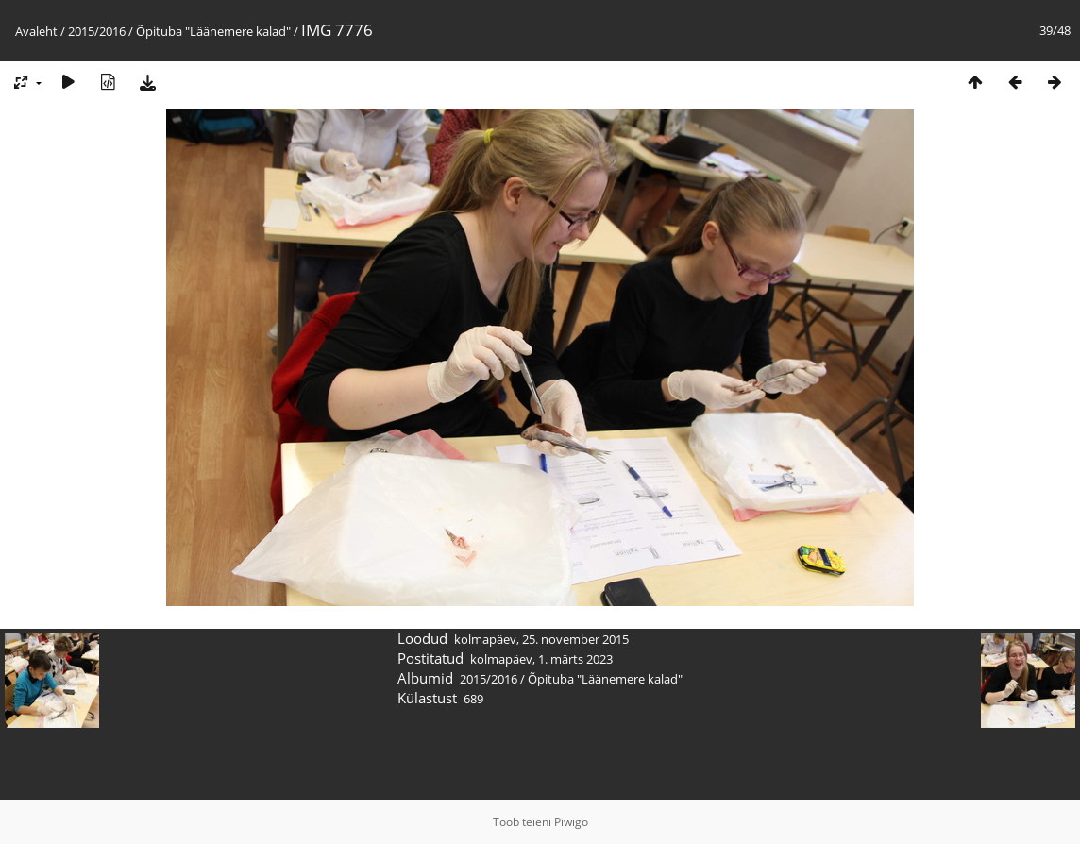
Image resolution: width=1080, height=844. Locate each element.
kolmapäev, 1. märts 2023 (541, 658)
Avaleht (36, 31)
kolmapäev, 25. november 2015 (541, 639)
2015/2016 (97, 31)
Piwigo (571, 822)
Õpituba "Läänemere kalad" (213, 31)
